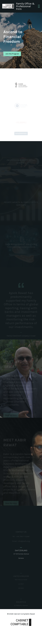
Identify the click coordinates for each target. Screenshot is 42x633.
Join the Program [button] (12, 54)
